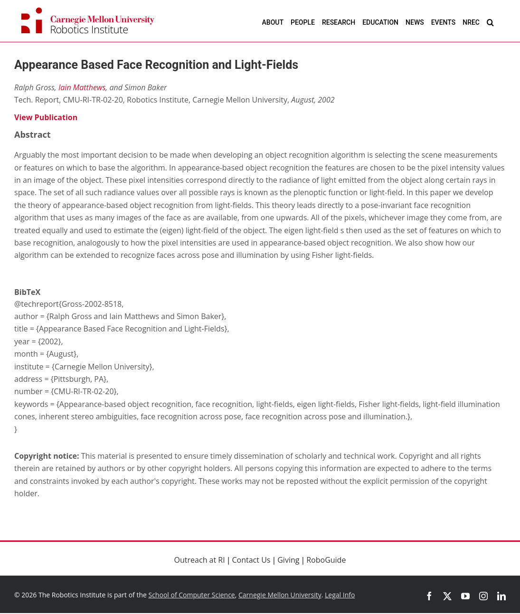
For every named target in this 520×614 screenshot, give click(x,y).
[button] (490, 22)
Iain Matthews (81, 87)
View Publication (45, 117)
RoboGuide (326, 560)
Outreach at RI (199, 560)
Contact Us (251, 560)
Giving (288, 560)
